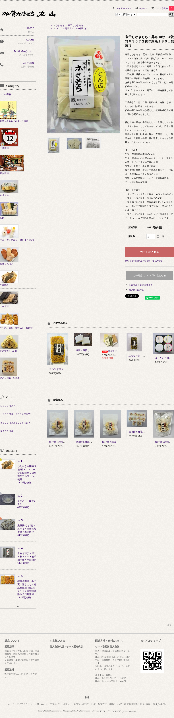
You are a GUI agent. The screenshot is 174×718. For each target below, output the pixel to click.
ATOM (162, 704)
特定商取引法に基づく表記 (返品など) (143, 261)
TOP (49, 25)
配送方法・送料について (110, 704)
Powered (114, 711)
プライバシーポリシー (61, 704)
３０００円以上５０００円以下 (71, 28)
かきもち (60, 25)
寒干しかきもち (75, 25)
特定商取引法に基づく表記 (137, 704)
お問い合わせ (40, 704)
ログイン (143, 8)
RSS (155, 704)
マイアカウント (123, 8)
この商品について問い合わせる (149, 275)
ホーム (11, 704)
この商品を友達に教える (141, 284)
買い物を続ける (136, 289)
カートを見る (164, 8)
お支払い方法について (85, 704)
